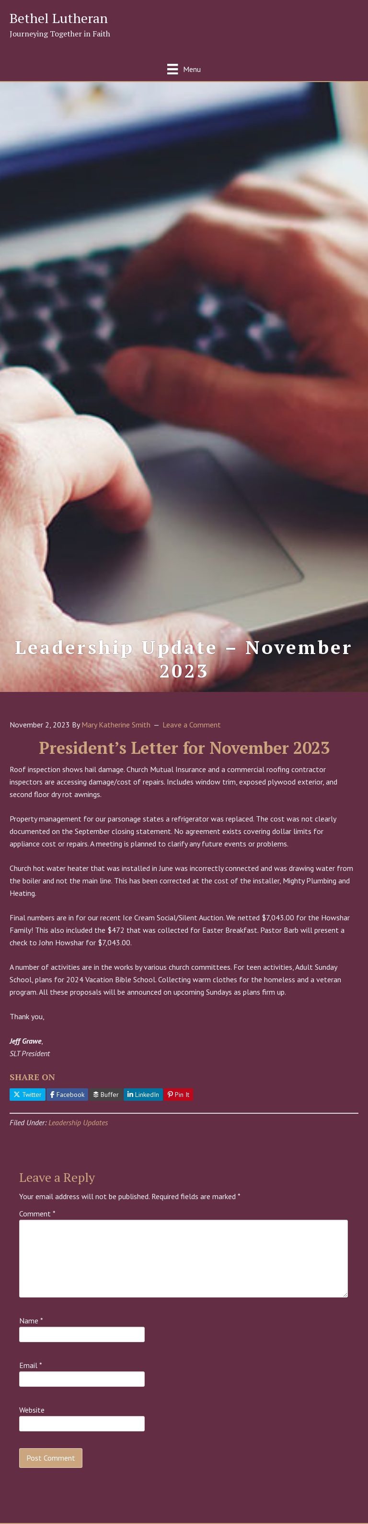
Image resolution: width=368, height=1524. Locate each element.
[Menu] (184, 69)
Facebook (67, 1094)
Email (30, 1365)
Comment (37, 1213)
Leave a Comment (191, 724)
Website (32, 1410)
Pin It (178, 1094)
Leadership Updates (78, 1122)
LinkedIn (143, 1094)
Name (31, 1320)
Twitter (27, 1094)
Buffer (106, 1094)
